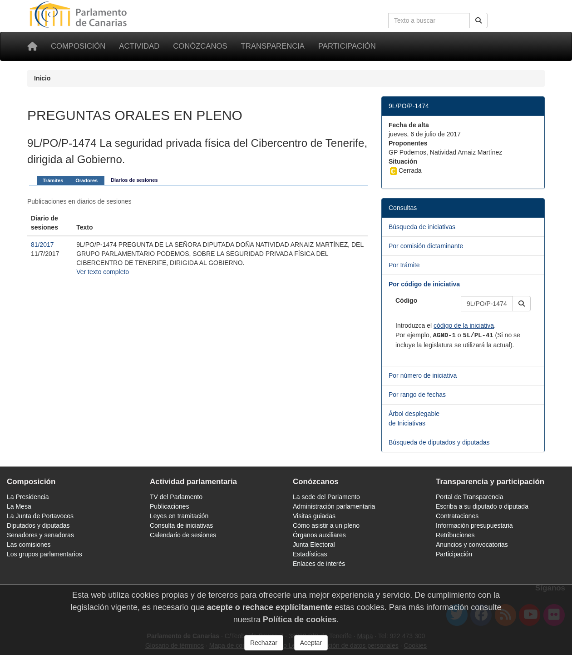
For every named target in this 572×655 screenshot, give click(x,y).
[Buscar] (478, 20)
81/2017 (42, 244)
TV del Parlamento (176, 496)
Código (406, 300)
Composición (78, 46)
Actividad (139, 46)
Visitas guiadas (314, 516)
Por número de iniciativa (423, 375)
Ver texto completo (102, 271)
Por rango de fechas (417, 394)
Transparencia (273, 46)
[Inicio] (32, 46)
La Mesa (19, 506)
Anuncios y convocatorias (472, 544)
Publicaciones (169, 506)
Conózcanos (200, 46)
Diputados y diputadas (38, 525)
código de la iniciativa (464, 325)
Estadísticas (310, 554)
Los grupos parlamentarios (44, 554)
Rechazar (263, 642)
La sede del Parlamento (326, 496)
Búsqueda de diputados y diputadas (439, 442)
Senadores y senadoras (40, 535)
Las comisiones (29, 544)
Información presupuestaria (474, 525)
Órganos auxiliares (319, 535)
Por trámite (404, 265)
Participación (347, 46)
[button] (522, 303)
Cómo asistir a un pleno (326, 525)
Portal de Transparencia (469, 496)
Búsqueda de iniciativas (422, 226)
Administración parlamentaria (334, 506)
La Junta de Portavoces (40, 516)
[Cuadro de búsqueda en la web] (429, 20)
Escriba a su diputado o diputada (482, 506)
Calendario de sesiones (183, 535)
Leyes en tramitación (179, 516)
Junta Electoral (314, 544)
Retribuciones (455, 535)
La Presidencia (28, 496)
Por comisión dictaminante (426, 246)
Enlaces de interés (319, 563)
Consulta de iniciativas (181, 525)
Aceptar (311, 642)
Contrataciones (457, 516)
